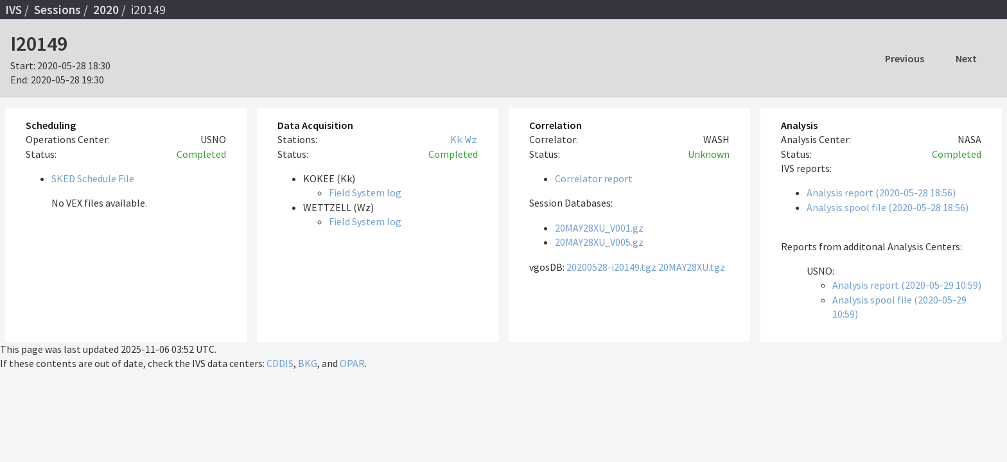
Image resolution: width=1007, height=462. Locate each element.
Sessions (57, 9)
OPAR (352, 363)
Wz (471, 139)
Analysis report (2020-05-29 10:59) (906, 284)
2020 (106, 9)
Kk (456, 139)
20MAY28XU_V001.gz (599, 227)
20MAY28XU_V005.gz (599, 241)
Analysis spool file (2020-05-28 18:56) (887, 207)
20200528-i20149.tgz (611, 267)
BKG (307, 363)
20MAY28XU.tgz (691, 267)
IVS (13, 9)
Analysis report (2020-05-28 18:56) (881, 192)
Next (966, 58)
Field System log (365, 192)
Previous (904, 58)
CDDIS (280, 363)
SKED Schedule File (92, 178)
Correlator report (594, 178)
